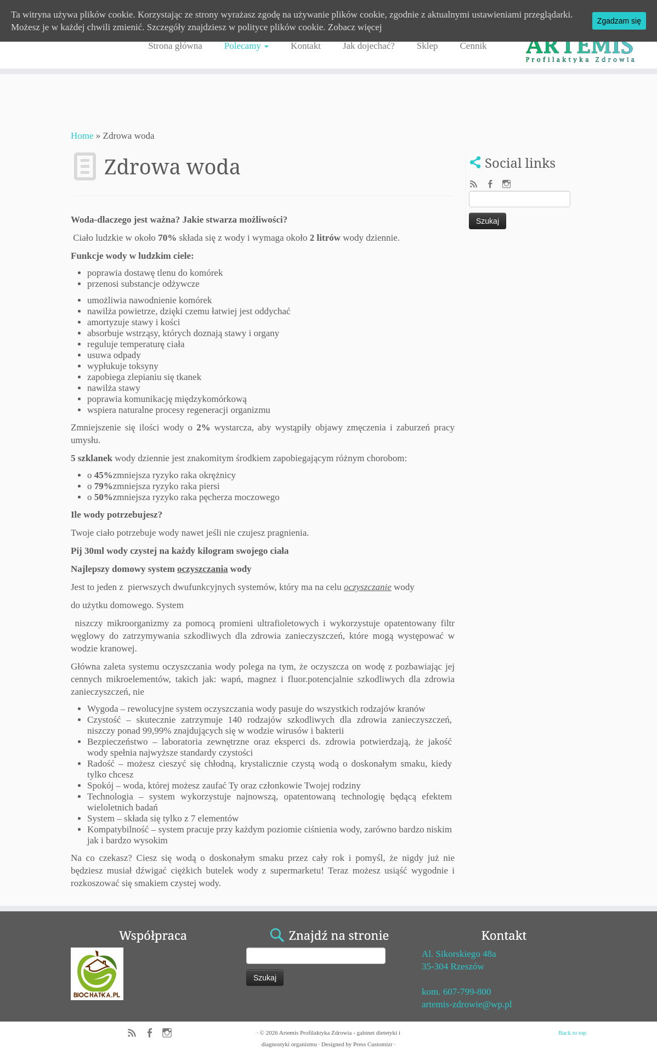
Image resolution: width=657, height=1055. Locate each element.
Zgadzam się (619, 20)
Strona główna (175, 46)
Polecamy (246, 46)
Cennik (473, 46)
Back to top (572, 1032)
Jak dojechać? (369, 46)
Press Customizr (373, 1044)
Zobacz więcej (355, 27)
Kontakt (306, 46)
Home (82, 136)
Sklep (427, 46)
